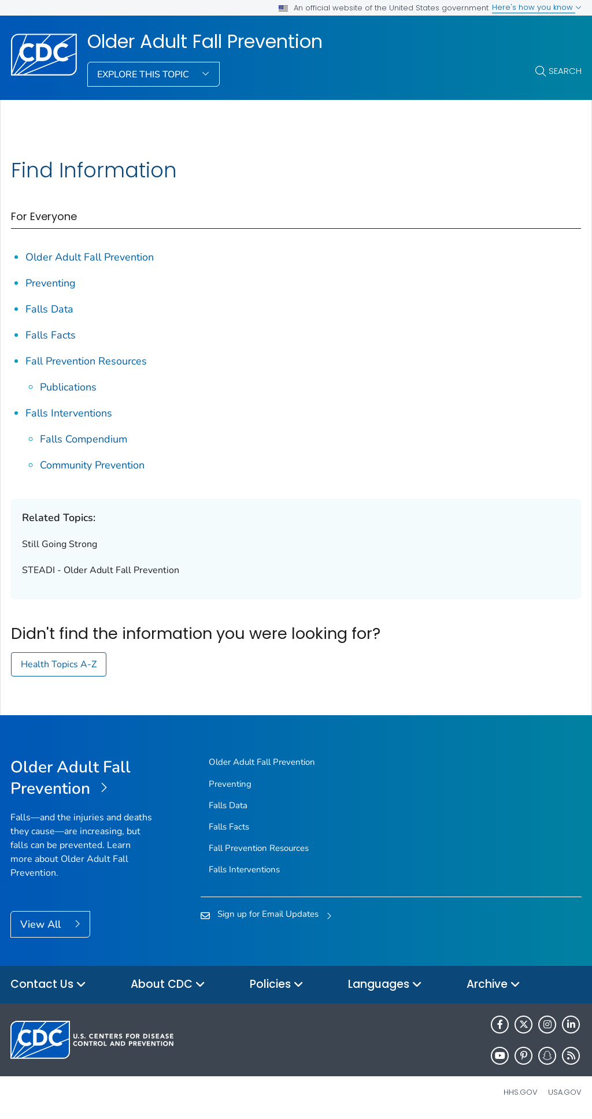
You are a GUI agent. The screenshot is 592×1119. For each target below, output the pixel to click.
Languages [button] (385, 984)
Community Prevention (92, 465)
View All (42, 924)
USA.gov (565, 1092)
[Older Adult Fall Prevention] (81, 778)
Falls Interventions (68, 413)
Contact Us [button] (48, 984)
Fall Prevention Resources (86, 361)
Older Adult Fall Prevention (205, 41)
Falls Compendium (83, 439)
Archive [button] (493, 984)
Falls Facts (50, 335)
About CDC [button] (168, 984)
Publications (68, 387)
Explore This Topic (144, 74)
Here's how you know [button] (537, 7)
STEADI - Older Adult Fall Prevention (100, 570)
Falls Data (49, 309)
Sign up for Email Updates (268, 914)
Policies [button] (277, 984)
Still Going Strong (59, 544)
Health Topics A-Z (59, 664)
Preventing (50, 283)
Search (565, 71)
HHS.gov (521, 1092)
